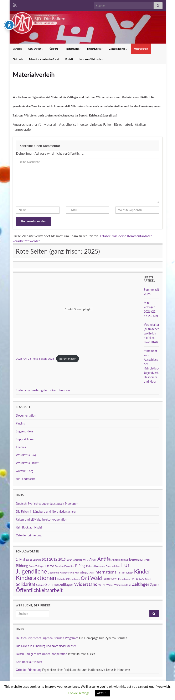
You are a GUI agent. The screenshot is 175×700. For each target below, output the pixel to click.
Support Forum (25, 439)
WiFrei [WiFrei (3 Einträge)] (101, 584)
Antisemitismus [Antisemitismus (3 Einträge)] (120, 559)
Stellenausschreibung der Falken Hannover (43, 390)
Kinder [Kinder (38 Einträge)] (142, 571)
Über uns (55, 49)
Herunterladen (67, 358)
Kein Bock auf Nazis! (29, 527)
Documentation (26, 415)
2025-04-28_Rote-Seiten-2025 (35, 358)
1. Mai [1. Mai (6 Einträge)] (20, 559)
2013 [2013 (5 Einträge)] (62, 559)
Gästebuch (18, 59)
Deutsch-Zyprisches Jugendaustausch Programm (47, 503)
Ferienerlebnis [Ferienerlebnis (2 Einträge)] (113, 566)
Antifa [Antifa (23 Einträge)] (104, 559)
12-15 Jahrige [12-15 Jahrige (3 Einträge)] (33, 559)
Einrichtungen (95, 49)
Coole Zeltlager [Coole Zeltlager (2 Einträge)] (37, 566)
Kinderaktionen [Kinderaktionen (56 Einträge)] (36, 577)
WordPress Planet (27, 463)
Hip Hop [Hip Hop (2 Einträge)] (74, 572)
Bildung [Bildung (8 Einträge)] (22, 566)
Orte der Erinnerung (28, 535)
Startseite (17, 49)
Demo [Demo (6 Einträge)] (49, 566)
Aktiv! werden (35, 49)
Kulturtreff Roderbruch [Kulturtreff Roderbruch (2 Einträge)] (68, 579)
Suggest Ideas (24, 431)
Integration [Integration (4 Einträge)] (86, 572)
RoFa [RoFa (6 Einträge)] (134, 579)
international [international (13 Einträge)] (106, 571)
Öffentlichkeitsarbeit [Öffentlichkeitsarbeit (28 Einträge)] (39, 590)
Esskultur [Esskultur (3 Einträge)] (69, 566)
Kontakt (69, 59)
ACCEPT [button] (102, 693)
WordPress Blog (26, 455)
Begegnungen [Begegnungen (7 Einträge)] (139, 559)
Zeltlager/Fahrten (118, 49)
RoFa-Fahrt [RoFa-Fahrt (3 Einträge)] (145, 579)
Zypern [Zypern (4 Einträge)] (154, 584)
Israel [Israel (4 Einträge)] (121, 572)
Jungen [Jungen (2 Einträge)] (129, 572)
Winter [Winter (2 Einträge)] (109, 585)
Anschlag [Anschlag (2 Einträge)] (77, 559)
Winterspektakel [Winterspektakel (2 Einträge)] (122, 585)
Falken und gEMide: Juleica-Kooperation (41, 519)
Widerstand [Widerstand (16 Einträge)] (86, 584)
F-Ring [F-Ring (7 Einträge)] (80, 566)
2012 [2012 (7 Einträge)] (53, 559)
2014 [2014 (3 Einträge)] (69, 559)
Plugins (20, 423)
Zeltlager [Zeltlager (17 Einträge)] (140, 584)
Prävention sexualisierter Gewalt (44, 59)
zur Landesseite (25, 479)
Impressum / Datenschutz (91, 59)
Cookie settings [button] (78, 693)
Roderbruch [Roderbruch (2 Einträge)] (124, 579)
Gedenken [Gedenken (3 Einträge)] (53, 572)
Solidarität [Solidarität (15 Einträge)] (25, 584)
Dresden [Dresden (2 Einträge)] (59, 566)
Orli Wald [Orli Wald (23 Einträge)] (91, 578)
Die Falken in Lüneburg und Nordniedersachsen (46, 511)
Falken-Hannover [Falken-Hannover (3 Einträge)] (95, 566)
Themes (21, 447)
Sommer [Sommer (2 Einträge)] (40, 585)
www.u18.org (24, 471)
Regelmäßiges (73, 49)
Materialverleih (141, 49)
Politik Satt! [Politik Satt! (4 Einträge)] (110, 579)
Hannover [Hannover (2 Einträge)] (65, 572)
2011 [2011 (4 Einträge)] (45, 559)
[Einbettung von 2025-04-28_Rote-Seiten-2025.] (78, 309)
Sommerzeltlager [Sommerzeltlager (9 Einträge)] (59, 584)
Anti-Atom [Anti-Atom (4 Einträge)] (90, 559)
